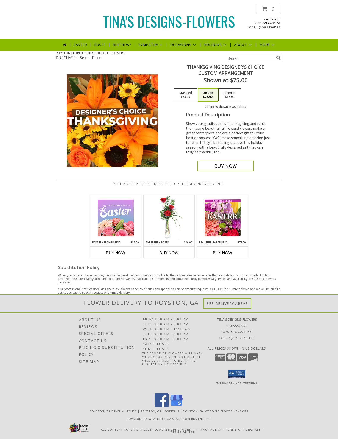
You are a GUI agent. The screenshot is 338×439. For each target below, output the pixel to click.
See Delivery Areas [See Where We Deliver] (227, 303)
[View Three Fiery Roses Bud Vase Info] (169, 218)
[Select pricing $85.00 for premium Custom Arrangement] (230, 95)
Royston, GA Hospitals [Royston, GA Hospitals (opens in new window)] (160, 411)
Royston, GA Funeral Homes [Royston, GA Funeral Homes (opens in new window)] (113, 411)
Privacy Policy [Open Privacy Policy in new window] (209, 429)
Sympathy (150, 44)
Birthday (122, 44)
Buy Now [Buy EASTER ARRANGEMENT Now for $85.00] (115, 253)
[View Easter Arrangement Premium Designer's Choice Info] (116, 218)
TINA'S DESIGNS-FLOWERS (169, 21)
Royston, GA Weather (145, 419)
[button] (268, 9)
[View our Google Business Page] (176, 406)
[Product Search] (251, 58)
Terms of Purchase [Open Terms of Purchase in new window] (243, 429)
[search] (278, 58)
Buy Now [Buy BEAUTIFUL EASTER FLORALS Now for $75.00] (222, 253)
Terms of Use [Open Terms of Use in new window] (182, 432)
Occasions (183, 44)
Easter (80, 44)
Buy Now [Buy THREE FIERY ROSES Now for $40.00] (169, 253)
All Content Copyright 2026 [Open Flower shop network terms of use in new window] (126, 429)
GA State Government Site (189, 419)
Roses (100, 44)
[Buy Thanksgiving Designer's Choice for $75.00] (225, 166)
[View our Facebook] (162, 406)
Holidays (215, 44)
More (267, 44)
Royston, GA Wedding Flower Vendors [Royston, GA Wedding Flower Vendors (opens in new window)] (215, 411)
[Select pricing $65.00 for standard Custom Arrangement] (185, 95)
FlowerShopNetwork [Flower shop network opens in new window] (172, 429)
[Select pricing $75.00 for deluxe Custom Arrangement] (208, 95)
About (243, 44)
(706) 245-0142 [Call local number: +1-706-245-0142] (269, 27)
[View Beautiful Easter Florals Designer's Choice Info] (223, 218)
